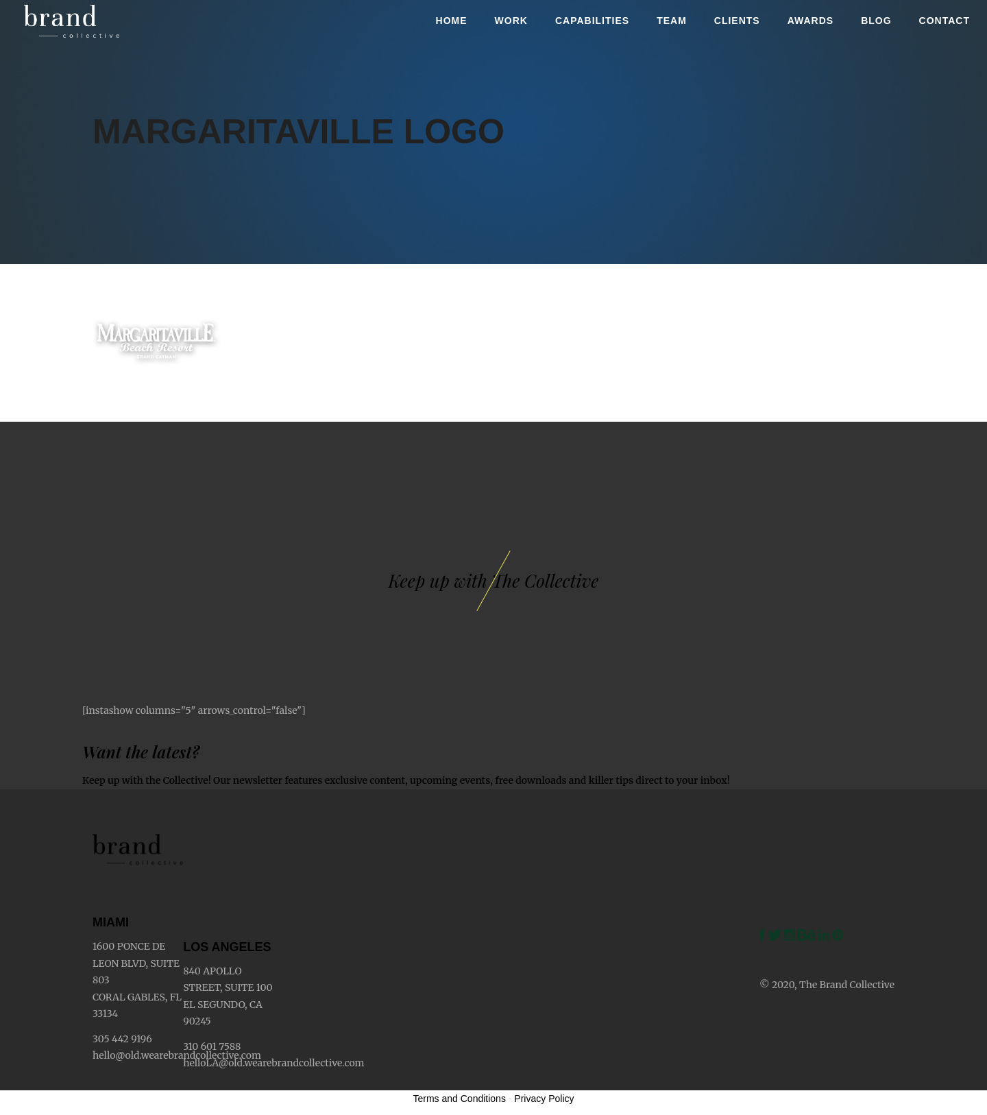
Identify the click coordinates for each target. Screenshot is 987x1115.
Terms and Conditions (459, 1098)
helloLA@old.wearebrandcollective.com (273, 1063)
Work (511, 20)
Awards (810, 20)
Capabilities (592, 20)
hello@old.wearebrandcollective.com (177, 1055)
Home (451, 20)
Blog (876, 20)
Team (672, 20)
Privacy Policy (544, 1098)
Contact (944, 20)
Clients (737, 20)
